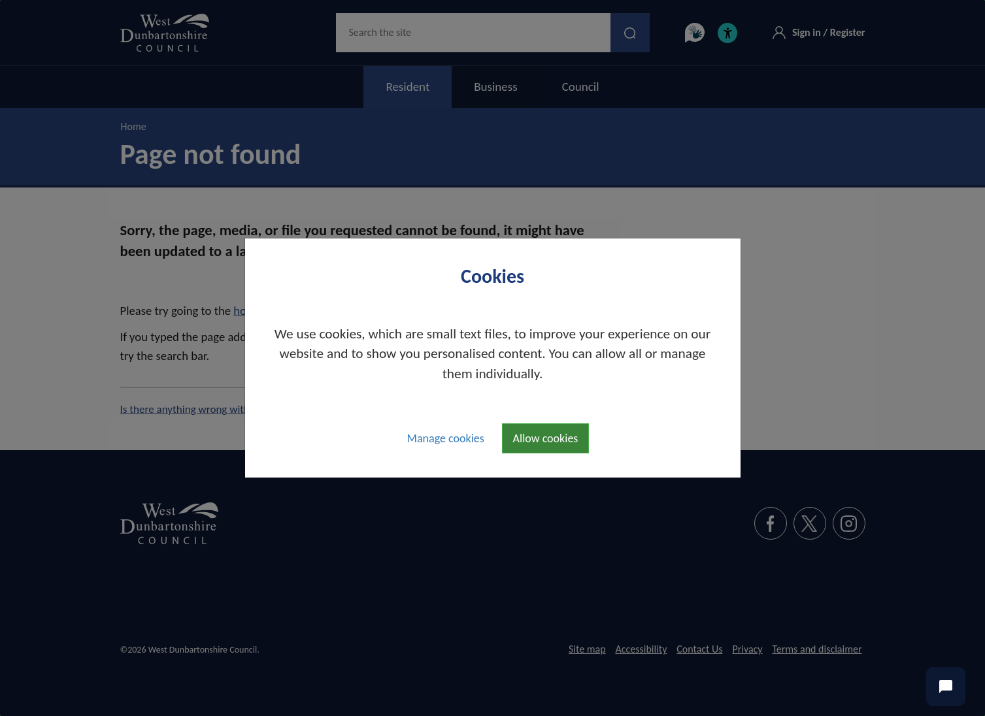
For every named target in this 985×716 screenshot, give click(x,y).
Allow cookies (545, 438)
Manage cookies (445, 438)
